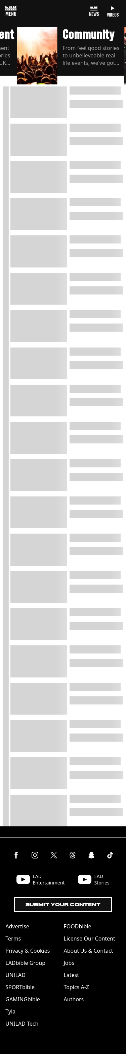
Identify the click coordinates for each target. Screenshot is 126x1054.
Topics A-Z (76, 987)
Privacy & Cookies (27, 950)
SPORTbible (20, 987)
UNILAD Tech (21, 1023)
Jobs (69, 963)
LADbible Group (25, 963)
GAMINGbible (22, 999)
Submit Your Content (63, 904)
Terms (13, 938)
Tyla (10, 1011)
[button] (70, 56)
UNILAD (15, 975)
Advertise (17, 926)
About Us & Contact (88, 950)
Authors (74, 999)
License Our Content (89, 938)
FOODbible (77, 926)
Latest (71, 975)
